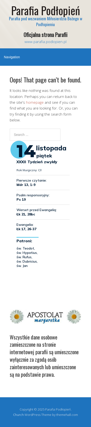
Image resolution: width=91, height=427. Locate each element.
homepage (35, 102)
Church (18, 414)
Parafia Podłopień (45, 10)
